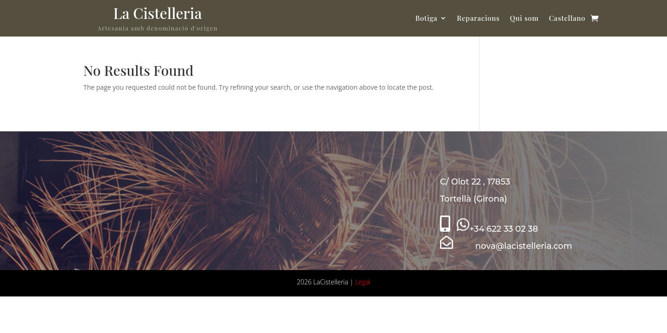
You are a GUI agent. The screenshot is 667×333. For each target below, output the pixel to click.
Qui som (524, 18)
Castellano (567, 18)
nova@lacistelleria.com (506, 246)
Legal (363, 282)
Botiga (426, 18)
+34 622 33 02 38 (497, 229)
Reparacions (478, 18)
